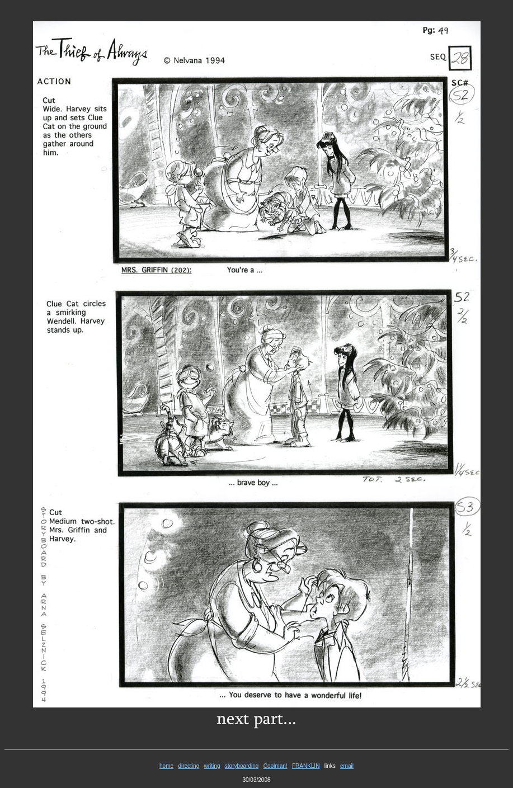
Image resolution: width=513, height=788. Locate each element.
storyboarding (242, 766)
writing (212, 766)
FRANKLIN (305, 766)
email (347, 766)
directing (188, 766)
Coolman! (275, 766)
